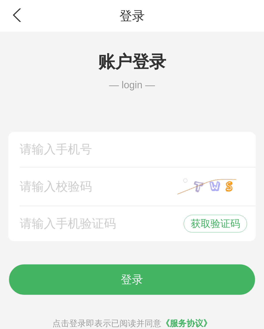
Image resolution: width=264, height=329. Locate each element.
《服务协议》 (186, 323)
